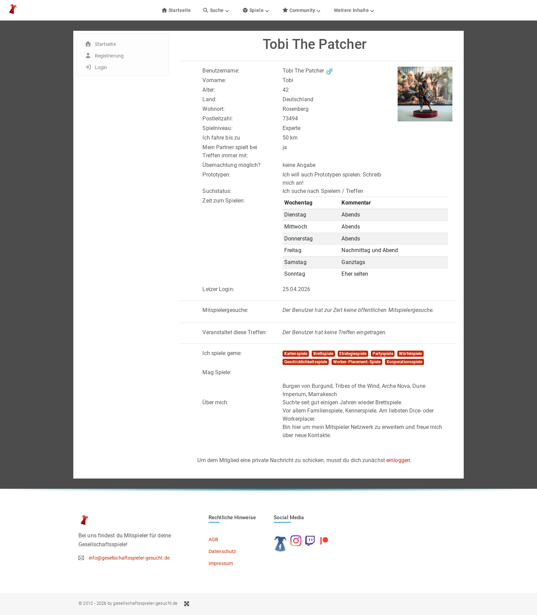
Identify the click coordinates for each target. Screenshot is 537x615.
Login (101, 67)
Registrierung (109, 55)
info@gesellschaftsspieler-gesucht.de (129, 558)
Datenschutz (222, 551)
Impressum (221, 563)
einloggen (398, 460)
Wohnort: (213, 109)
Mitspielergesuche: (225, 310)
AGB (213, 539)
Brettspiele (323, 353)
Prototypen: (216, 174)
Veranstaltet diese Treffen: (234, 332)
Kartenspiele (295, 353)
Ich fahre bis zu (221, 137)
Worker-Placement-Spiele (356, 361)
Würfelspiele (410, 353)
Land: (209, 99)
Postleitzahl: (217, 118)
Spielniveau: (217, 128)
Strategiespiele (352, 353)
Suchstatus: (217, 191)
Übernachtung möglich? (231, 165)
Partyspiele (383, 353)
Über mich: (215, 402)
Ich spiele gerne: (222, 353)
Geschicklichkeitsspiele (305, 361)
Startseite (176, 10)
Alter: (208, 90)
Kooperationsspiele (405, 361)
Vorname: (214, 80)
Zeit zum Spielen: (223, 200)
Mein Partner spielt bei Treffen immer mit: (229, 151)
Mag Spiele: (216, 372)
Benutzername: (220, 70)
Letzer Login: (218, 289)
